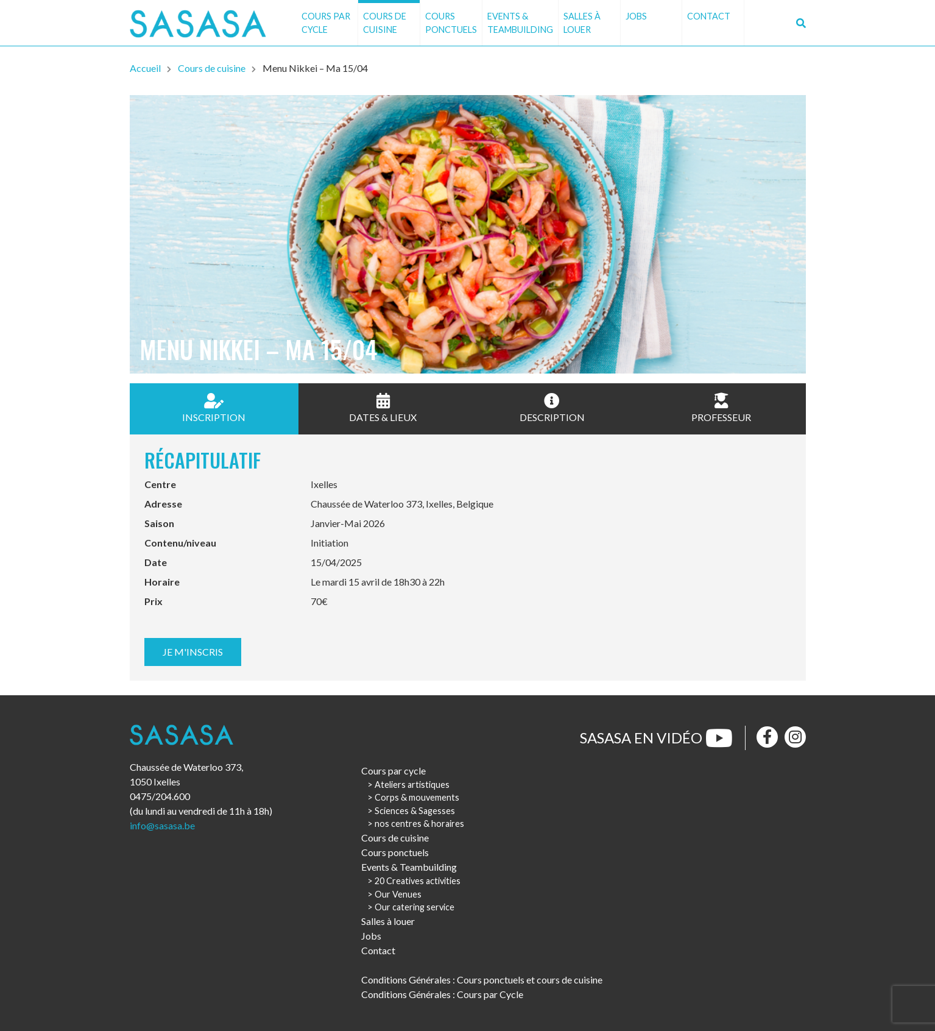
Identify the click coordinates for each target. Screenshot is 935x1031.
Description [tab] (552, 408)
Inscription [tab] (213, 408)
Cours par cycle (326, 23)
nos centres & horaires (419, 823)
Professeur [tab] (721, 408)
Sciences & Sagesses (415, 811)
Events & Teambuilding (520, 23)
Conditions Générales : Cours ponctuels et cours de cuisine (481, 979)
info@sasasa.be (162, 825)
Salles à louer (582, 23)
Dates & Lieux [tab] (383, 408)
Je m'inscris (193, 651)
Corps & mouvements (417, 797)
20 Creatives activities (417, 881)
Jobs (636, 16)
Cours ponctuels (451, 23)
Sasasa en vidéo (656, 738)
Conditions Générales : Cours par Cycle (442, 994)
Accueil (145, 68)
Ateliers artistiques (412, 784)
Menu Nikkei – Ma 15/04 (315, 68)
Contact (708, 16)
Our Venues (398, 894)
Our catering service (414, 907)
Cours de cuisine (384, 23)
